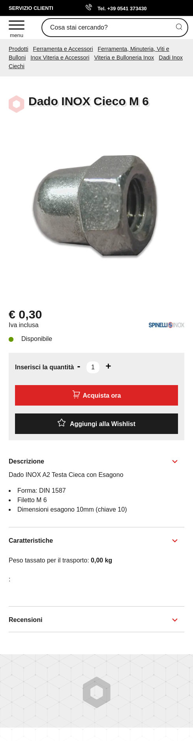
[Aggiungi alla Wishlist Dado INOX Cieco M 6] (96, 423)
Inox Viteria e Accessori (59, 57)
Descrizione (26, 461)
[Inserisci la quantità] (93, 367)
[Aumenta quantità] (108, 366)
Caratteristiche (31, 540)
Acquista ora (96, 394)
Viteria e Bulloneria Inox (124, 57)
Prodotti (18, 49)
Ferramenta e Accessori (63, 49)
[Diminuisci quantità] (78, 366)
